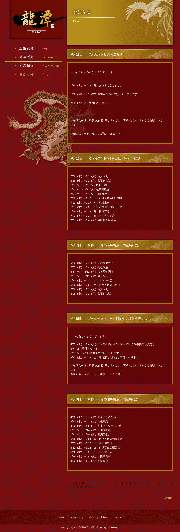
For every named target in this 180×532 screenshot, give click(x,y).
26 (161, 483)
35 (87, 487)
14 (112, 483)
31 (71, 487)
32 (75, 487)
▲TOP (168, 497)
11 (100, 483)
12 (104, 483)
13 (108, 483)
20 (137, 483)
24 (153, 483)
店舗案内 (75, 517)
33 (79, 487)
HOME (61, 517)
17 (124, 483)
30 (67, 487)
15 (116, 483)
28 (169, 483)
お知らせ (119, 517)
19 (132, 483)
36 (92, 487)
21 (141, 483)
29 (173, 483)
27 (165, 483)
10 (96, 483)
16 (120, 483)
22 (145, 483)
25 (157, 483)
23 (149, 483)
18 (128, 483)
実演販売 (90, 517)
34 (83, 487)
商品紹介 (105, 517)
